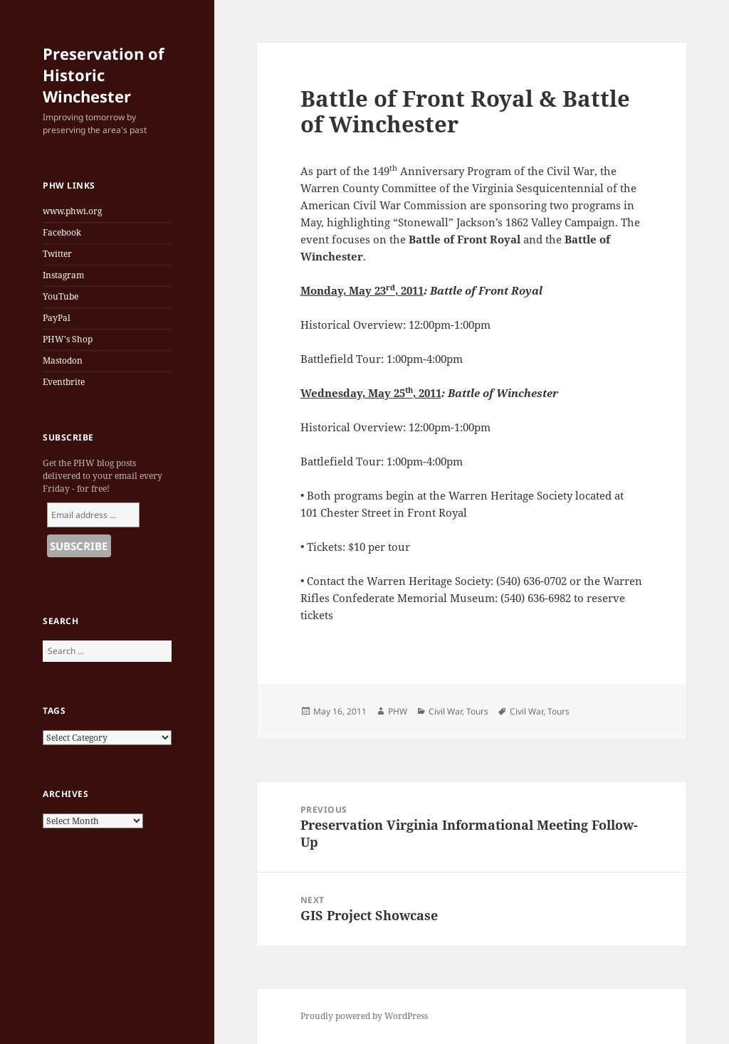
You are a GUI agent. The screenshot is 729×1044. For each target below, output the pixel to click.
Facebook (62, 232)
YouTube (60, 296)
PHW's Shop (68, 339)
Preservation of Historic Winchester (103, 75)
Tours (477, 711)
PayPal (56, 318)
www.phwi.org (72, 211)
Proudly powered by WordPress (364, 1016)
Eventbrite (64, 382)
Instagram (63, 275)
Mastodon (63, 360)
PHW (397, 711)
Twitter (57, 254)
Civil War (445, 711)
